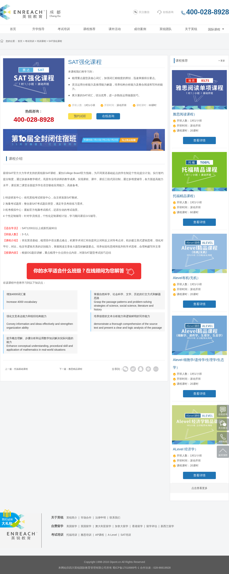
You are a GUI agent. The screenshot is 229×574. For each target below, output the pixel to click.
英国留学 (86, 526)
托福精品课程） (185, 196)
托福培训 (71, 534)
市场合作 (86, 517)
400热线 (223, 441)
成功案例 (140, 29)
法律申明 (100, 517)
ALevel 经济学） (185, 449)
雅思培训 (86, 534)
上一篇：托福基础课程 (16, 369)
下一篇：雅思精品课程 (70, 369)
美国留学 (71, 526)
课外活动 (115, 29)
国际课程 (216, 29)
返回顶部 (222, 455)
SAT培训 (126, 534)
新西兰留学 (167, 526)
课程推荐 (89, 29)
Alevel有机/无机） (186, 278)
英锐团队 (166, 29)
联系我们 (115, 517)
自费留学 (57, 526)
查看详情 (199, 140)
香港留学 (137, 526)
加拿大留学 (121, 526)
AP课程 (99, 534)
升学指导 (38, 29)
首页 (13, 29)
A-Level (112, 534)
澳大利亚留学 (103, 526)
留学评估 (151, 526)
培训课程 (41, 41)
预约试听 (80, 116)
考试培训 (64, 29)
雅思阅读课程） (185, 114)
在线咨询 (165, 12)
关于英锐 (191, 29)
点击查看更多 (199, 488)
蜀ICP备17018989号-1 (126, 567)
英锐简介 (71, 517)
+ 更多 (222, 60)
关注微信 (141, 12)
